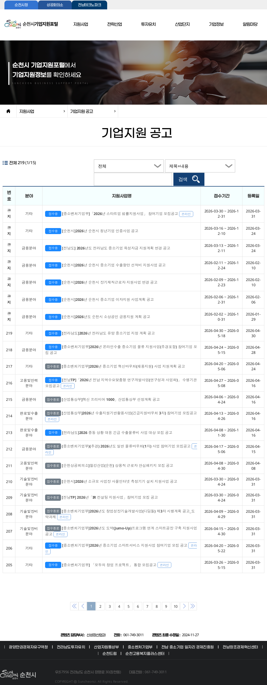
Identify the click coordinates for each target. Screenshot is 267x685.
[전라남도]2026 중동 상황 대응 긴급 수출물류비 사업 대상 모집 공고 (108, 423)
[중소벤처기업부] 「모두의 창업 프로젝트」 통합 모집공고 (108, 555)
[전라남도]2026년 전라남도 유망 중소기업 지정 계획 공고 (100, 323)
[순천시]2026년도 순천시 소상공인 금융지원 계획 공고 (97, 307)
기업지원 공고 (81, 111)
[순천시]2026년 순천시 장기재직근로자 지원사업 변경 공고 (101, 273)
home (8, 111)
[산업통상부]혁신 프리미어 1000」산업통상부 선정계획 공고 (102, 390)
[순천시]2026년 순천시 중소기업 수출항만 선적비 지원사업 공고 (105, 255)
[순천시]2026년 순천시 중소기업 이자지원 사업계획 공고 (99, 290)
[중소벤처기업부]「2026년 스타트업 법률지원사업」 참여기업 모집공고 (119, 204)
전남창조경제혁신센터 (240, 637)
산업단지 (182, 24)
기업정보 (216, 24)
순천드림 (109, 644)
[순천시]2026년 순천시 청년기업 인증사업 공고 (91, 221)
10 (176, 596)
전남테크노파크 (89, 5)
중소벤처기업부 (140, 637)
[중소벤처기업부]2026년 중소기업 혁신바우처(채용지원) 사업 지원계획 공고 (115, 356)
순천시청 (21, 5)
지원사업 (80, 24)
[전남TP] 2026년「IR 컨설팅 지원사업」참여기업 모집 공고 (101, 488)
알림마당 (250, 24)
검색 (242, 166)
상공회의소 (55, 5)
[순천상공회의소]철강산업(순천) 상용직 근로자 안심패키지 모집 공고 (109, 456)
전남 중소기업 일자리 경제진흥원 (187, 637)
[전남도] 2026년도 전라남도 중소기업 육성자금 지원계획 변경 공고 (107, 238)
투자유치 (148, 24)
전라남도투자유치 (71, 637)
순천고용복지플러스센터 (145, 644)
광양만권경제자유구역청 (28, 637)
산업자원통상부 (106, 637)
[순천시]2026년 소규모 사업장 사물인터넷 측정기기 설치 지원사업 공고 (111, 472)
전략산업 (114, 24)
